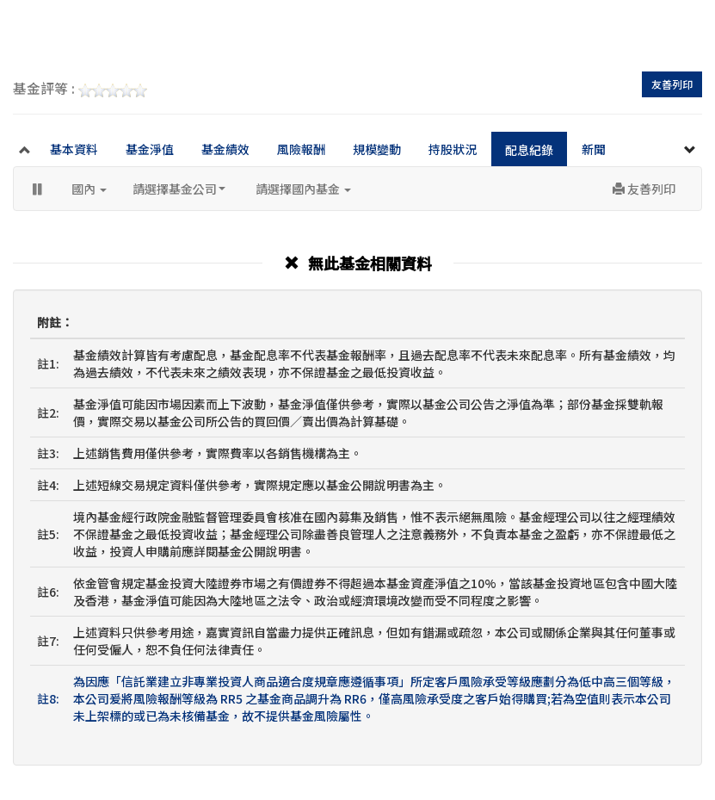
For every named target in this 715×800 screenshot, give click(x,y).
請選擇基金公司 (179, 188)
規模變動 (377, 149)
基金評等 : (80, 89)
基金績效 (225, 149)
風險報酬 (301, 149)
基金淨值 (150, 149)
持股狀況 (452, 149)
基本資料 (74, 149)
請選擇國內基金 (303, 188)
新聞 (594, 149)
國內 (89, 188)
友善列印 (672, 84)
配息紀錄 (529, 149)
